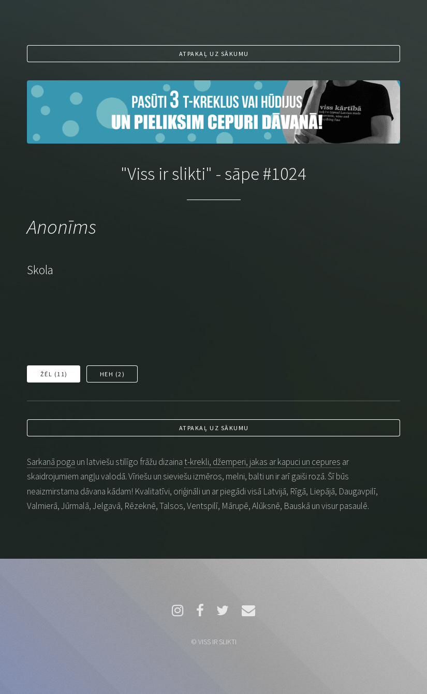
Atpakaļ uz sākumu (214, 54)
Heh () (112, 374)
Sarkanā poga (51, 462)
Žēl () (54, 374)
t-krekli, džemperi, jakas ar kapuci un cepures (262, 462)
